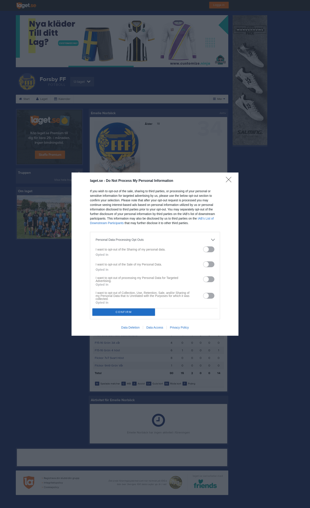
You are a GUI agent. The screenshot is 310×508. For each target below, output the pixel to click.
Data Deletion (130, 327)
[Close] (230, 181)
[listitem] (155, 240)
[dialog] (155, 254)
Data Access (154, 327)
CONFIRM (124, 312)
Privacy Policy (179, 327)
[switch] (208, 249)
